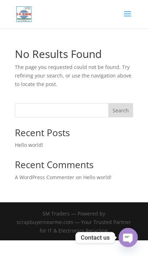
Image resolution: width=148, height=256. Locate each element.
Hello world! (29, 145)
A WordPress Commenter (44, 177)
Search (121, 110)
